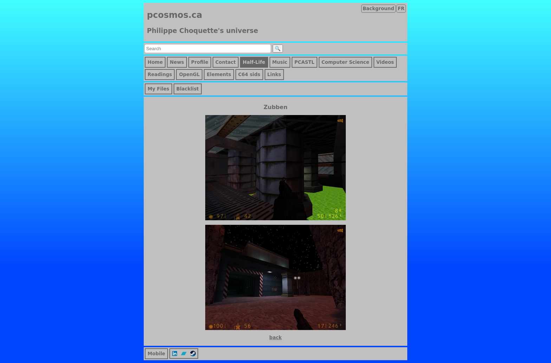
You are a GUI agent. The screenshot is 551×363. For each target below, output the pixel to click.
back (275, 337)
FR (401, 8)
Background (378, 8)
